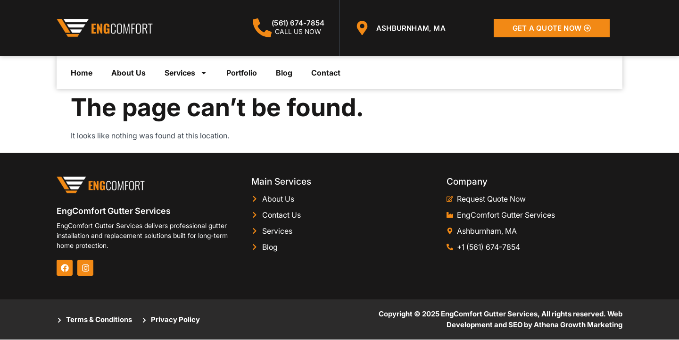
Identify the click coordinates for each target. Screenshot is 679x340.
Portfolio (241, 72)
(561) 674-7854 (298, 22)
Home (81, 72)
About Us (128, 72)
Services (186, 72)
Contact (325, 72)
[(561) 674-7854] (262, 27)
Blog (284, 72)
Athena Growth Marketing (578, 324)
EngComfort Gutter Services (114, 211)
